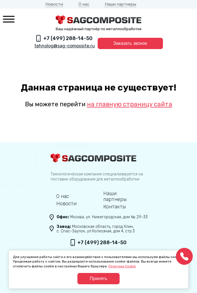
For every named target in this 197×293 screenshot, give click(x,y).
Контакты (114, 207)
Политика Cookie (122, 266)
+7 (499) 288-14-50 (68, 38)
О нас (84, 4)
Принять (99, 278)
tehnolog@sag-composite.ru (64, 46)
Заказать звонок (130, 43)
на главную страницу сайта (129, 104)
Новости (54, 4)
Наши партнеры (120, 4)
